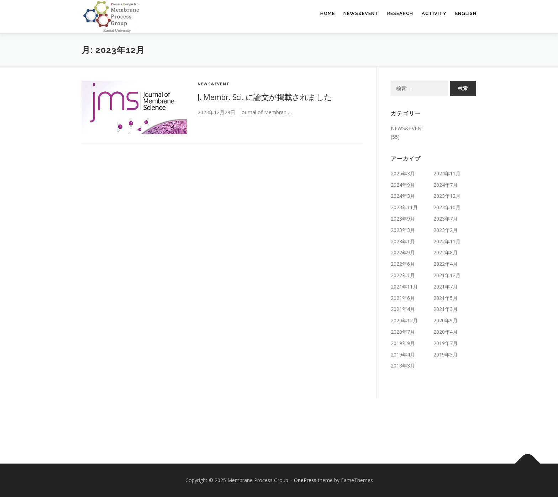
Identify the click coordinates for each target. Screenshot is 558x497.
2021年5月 (445, 298)
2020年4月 (445, 331)
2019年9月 (403, 343)
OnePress (305, 480)
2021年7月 (445, 286)
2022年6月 (403, 263)
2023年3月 (403, 230)
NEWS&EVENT (361, 13)
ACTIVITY (434, 13)
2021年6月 (403, 298)
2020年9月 (445, 320)
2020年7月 (403, 331)
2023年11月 (404, 207)
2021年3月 (445, 309)
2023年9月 (403, 218)
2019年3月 (445, 354)
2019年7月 (445, 343)
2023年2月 (445, 230)
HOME (327, 13)
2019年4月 (403, 354)
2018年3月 (403, 365)
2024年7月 (445, 184)
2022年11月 (446, 241)
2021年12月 (446, 275)
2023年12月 (446, 195)
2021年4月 (403, 309)
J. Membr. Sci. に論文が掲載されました (265, 96)
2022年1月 (403, 275)
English (466, 13)
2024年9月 (403, 184)
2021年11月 (404, 286)
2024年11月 (446, 173)
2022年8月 (445, 252)
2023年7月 (445, 218)
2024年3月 (403, 195)
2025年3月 (403, 173)
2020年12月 (404, 320)
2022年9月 (403, 252)
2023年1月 (403, 241)
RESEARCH (400, 13)
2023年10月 (446, 207)
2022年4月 (445, 263)
